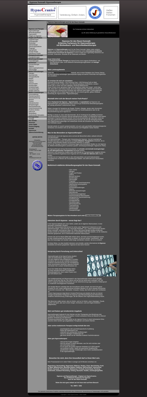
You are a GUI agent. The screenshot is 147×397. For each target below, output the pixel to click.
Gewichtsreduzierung (35, 108)
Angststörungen (33, 39)
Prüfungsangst (33, 41)
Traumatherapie (33, 61)
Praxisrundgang (34, 126)
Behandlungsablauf (35, 32)
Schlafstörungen (34, 87)
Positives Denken (34, 110)
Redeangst (32, 43)
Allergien (31, 73)
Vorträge (31, 119)
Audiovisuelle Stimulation (36, 115)
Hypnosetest (33, 34)
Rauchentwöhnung (34, 106)
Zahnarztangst (33, 45)
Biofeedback (32, 113)
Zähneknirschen (34, 103)
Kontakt (31, 128)
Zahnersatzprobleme (35, 46)
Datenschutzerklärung (36, 132)
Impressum (32, 130)
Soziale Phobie (33, 52)
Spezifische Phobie (35, 53)
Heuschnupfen (33, 84)
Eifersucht (32, 111)
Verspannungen (33, 105)
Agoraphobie (33, 50)
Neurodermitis (33, 75)
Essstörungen (33, 85)
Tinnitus (31, 101)
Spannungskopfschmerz (36, 68)
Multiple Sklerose (34, 90)
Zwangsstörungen (34, 57)
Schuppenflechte (34, 77)
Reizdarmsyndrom (34, 96)
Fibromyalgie (33, 70)
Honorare (32, 122)
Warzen (31, 80)
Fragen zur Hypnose (35, 36)
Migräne (31, 66)
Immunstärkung (33, 94)
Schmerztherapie (34, 64)
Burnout (31, 99)
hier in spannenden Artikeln (62, 73)
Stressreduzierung (34, 98)
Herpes (31, 78)
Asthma (31, 82)
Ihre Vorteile (33, 120)
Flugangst (32, 48)
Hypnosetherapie (34, 31)
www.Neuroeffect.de (93, 215)
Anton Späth (33, 124)
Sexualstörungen (34, 89)
